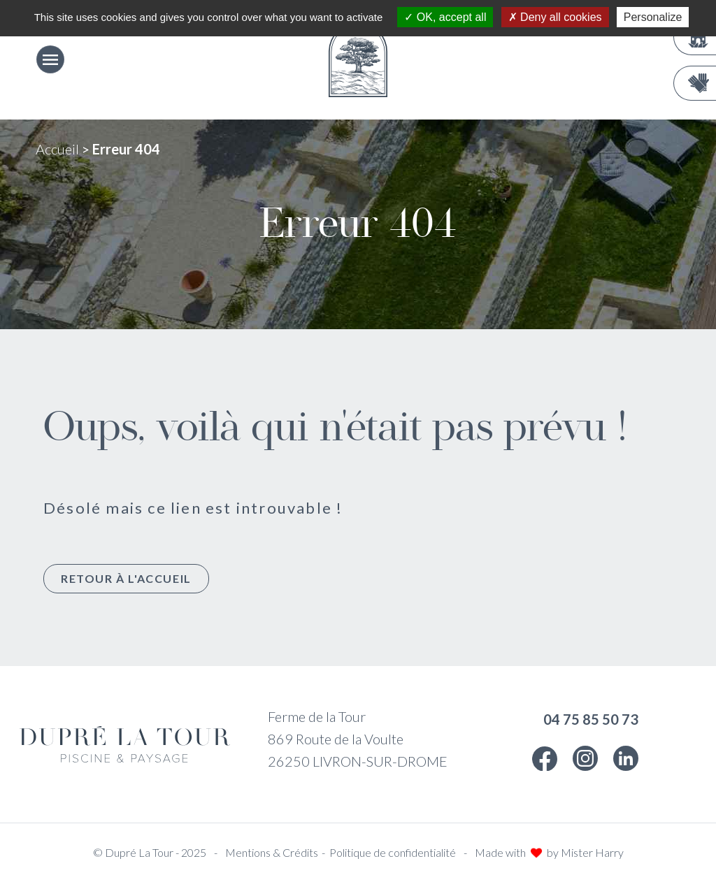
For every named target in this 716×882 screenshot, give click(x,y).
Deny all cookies (555, 17)
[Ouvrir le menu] (50, 59)
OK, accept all (445, 17)
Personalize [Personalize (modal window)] (653, 17)
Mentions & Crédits (271, 852)
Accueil (57, 148)
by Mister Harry (585, 852)
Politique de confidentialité (392, 852)
